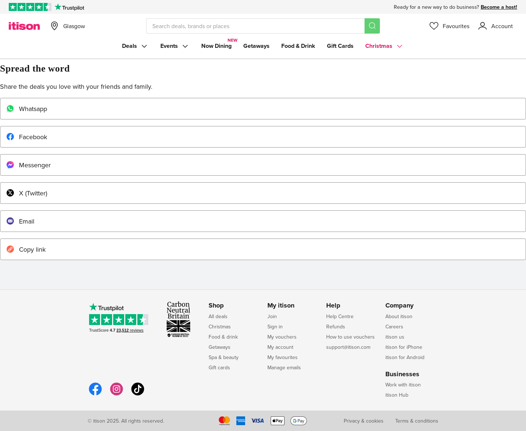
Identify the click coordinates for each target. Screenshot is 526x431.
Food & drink (223, 336)
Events (175, 46)
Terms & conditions (416, 420)
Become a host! (499, 7)
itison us (394, 336)
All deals (218, 316)
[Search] (372, 26)
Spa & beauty (224, 357)
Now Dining (216, 46)
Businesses (402, 374)
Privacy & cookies (364, 420)
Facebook (26, 136)
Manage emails (284, 367)
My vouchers (282, 336)
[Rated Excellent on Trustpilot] (30, 7)
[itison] (24, 26)
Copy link (26, 249)
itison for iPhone (403, 347)
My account (280, 347)
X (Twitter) (26, 193)
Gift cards (219, 367)
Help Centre (340, 316)
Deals (135, 46)
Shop (216, 305)
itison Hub (396, 394)
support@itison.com (348, 347)
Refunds (335, 326)
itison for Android (404, 357)
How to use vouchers (350, 336)
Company (399, 305)
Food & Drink (298, 46)
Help (333, 305)
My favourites (282, 357)
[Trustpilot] (69, 7)
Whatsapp (26, 108)
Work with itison (403, 384)
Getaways (256, 46)
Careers (394, 326)
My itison (280, 305)
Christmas (384, 46)
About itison (398, 316)
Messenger (28, 164)
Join (272, 316)
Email (20, 221)
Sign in (275, 326)
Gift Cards (340, 46)
